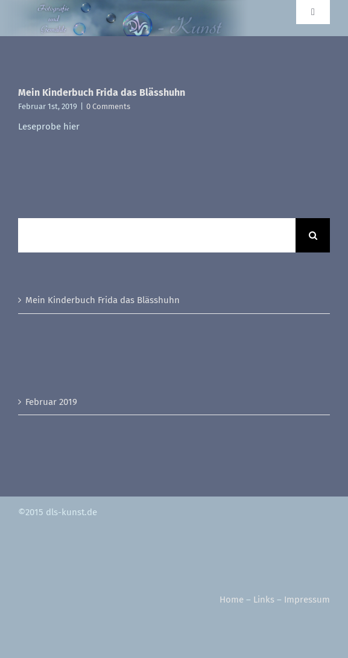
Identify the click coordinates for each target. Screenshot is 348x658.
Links (263, 599)
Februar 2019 (51, 401)
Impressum (307, 599)
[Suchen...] (157, 235)
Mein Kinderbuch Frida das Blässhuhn (101, 92)
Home (232, 599)
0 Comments (108, 106)
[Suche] (313, 235)
